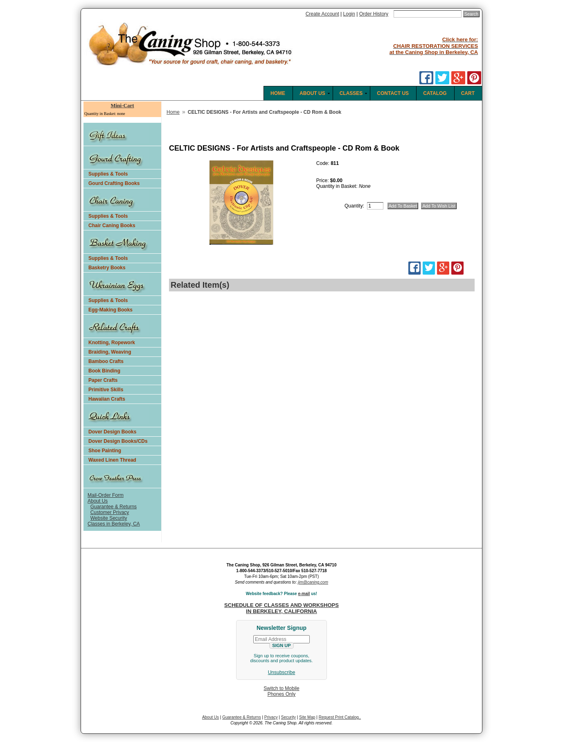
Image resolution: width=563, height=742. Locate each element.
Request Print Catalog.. (340, 717)
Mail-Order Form (106, 495)
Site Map (307, 717)
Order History (373, 14)
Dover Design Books (112, 432)
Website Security (108, 518)
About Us (98, 501)
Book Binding (104, 371)
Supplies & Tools (108, 174)
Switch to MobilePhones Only (281, 691)
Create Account (322, 14)
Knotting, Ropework (111, 342)
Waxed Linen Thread (112, 460)
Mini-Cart (122, 105)
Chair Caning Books (111, 225)
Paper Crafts (102, 380)
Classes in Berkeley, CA (114, 524)
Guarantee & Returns (113, 507)
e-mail (304, 593)
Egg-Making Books (110, 310)
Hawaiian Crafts (106, 399)
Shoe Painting (104, 450)
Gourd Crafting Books (114, 183)
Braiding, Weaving (109, 352)
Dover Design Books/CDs (118, 441)
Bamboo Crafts (106, 361)
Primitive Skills (105, 389)
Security (288, 717)
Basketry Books (107, 268)
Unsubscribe (281, 672)
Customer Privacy (109, 512)
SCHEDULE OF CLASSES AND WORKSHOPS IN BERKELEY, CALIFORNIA (281, 608)
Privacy (271, 717)
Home (173, 112)
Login (349, 14)
